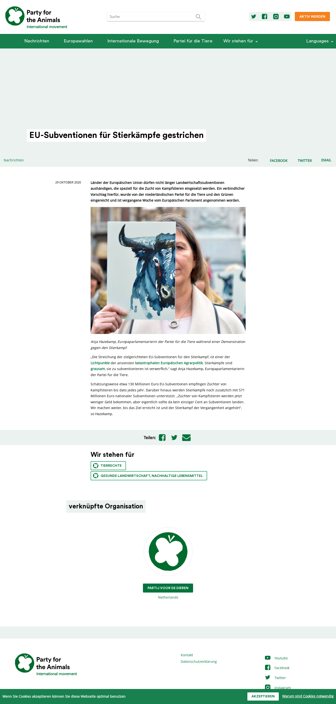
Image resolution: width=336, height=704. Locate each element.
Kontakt (187, 655)
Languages (317, 41)
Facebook (276, 667)
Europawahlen (78, 41)
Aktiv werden (312, 16)
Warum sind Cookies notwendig (308, 696)
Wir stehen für (238, 41)
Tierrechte (107, 465)
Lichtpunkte (100, 363)
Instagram (277, 687)
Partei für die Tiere (192, 41)
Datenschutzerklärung (199, 661)
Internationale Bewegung (133, 41)
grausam (98, 368)
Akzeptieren (263, 696)
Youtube (276, 658)
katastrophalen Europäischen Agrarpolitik (169, 363)
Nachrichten (36, 41)
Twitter (275, 677)
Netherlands (168, 563)
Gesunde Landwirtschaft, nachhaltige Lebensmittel (148, 475)
